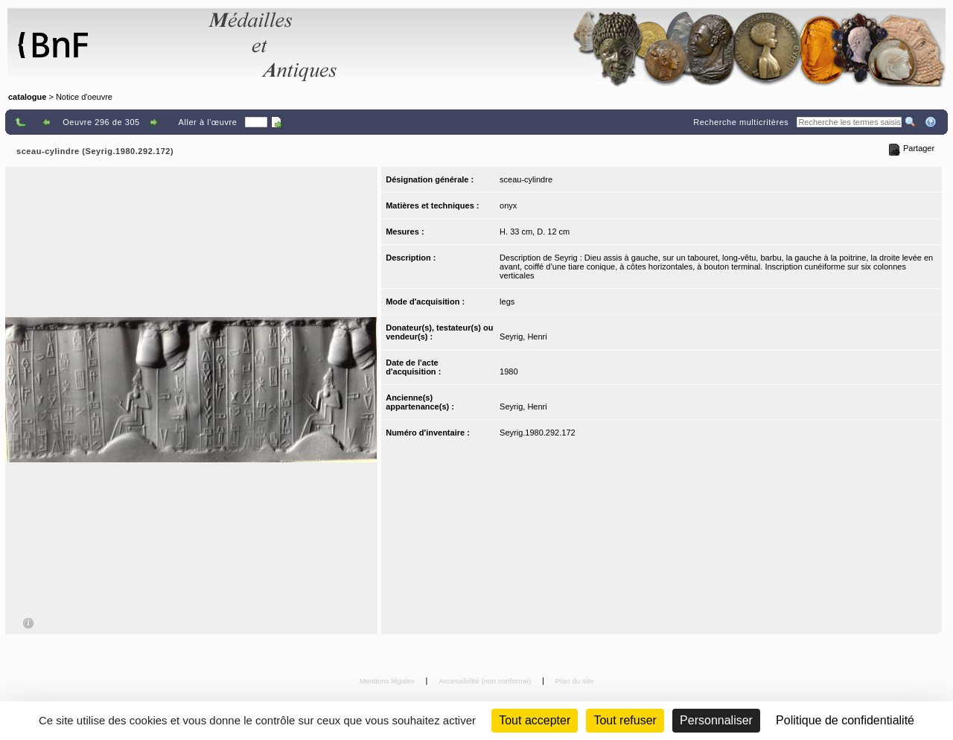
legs (507, 301)
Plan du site (574, 681)
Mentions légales (388, 681)
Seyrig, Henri (523, 336)
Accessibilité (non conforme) (486, 681)
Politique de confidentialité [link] (845, 720)
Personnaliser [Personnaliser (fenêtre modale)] (716, 720)
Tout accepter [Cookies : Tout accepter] (534, 720)
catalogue (27, 96)
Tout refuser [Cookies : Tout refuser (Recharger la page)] (624, 720)
